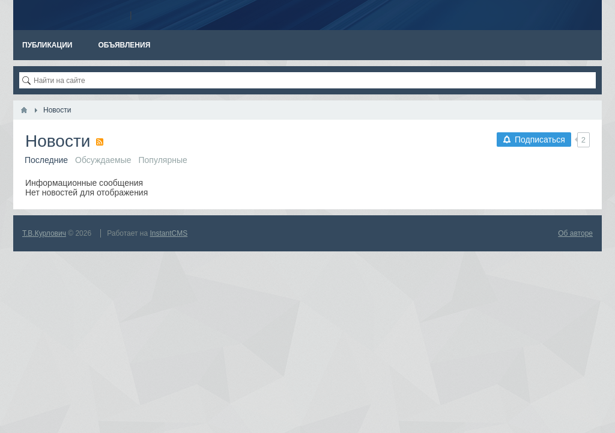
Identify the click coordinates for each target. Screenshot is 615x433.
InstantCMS (169, 233)
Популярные (163, 160)
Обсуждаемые (103, 160)
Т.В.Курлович (44, 233)
